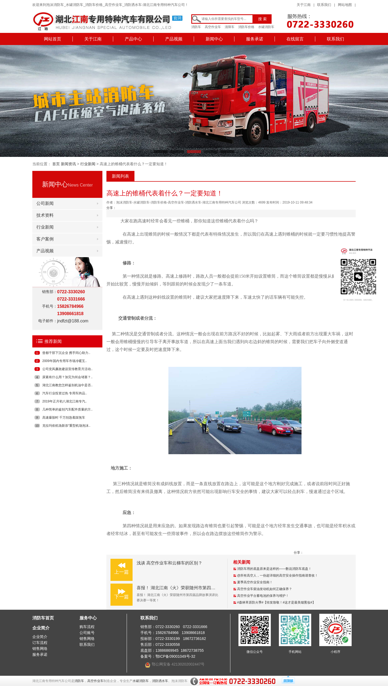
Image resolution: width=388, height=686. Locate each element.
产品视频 (173, 39)
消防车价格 (246, 27)
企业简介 (41, 628)
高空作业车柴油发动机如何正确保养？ (264, 589)
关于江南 (304, 5)
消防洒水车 (160, 681)
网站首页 (52, 39)
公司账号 (87, 632)
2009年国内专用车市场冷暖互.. (64, 361)
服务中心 (88, 618)
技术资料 (45, 215)
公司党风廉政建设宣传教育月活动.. (67, 369)
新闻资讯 (68, 164)
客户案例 (45, 239)
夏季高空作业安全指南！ (255, 582)
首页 (56, 164)
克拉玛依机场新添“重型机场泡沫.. (66, 426)
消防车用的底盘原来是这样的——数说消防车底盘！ (274, 569)
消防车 (196, 27)
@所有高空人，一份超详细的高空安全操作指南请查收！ (277, 575)
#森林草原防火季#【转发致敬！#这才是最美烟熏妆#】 (276, 602)
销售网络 (39, 648)
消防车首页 (43, 618)
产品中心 (133, 39)
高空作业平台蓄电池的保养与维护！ (263, 596)
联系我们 (324, 5)
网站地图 (345, 5)
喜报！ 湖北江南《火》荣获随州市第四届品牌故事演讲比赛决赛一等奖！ (206, 587)
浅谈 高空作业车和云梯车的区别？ (169, 563)
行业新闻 (87, 164)
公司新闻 (45, 203)
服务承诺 (254, 39)
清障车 (229, 27)
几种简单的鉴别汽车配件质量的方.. (67, 409)
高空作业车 (213, 27)
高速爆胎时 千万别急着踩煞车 (63, 417)
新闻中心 (214, 39)
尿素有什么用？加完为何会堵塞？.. (67, 377)
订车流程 (39, 642)
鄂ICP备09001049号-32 (175, 656)
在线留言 (295, 39)
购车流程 (87, 627)
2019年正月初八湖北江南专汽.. (64, 401)
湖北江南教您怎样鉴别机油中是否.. (67, 385)
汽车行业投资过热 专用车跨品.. (64, 393)
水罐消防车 (266, 27)
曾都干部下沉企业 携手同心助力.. (66, 353)
